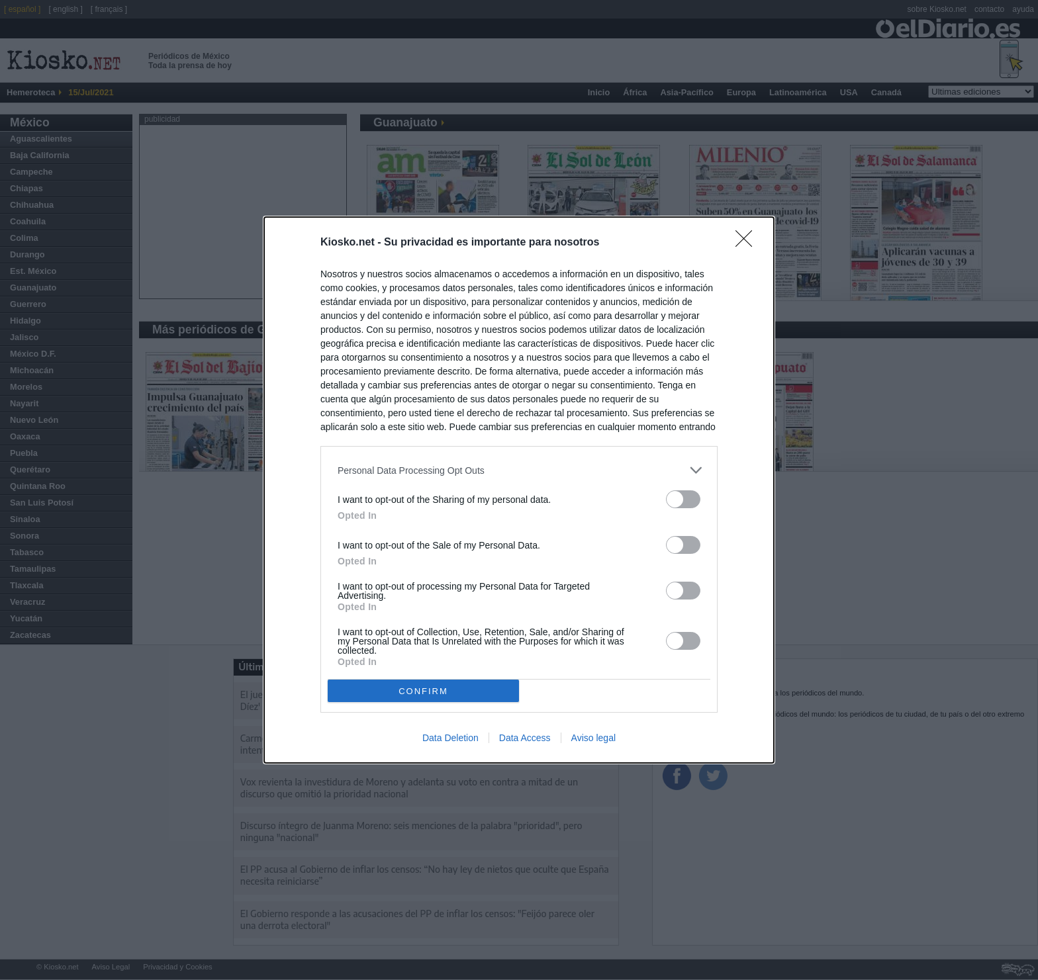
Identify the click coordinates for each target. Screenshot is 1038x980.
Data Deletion (450, 738)
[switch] (683, 499)
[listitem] (519, 470)
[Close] (748, 242)
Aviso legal (593, 738)
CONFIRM (423, 691)
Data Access (525, 738)
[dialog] (519, 490)
